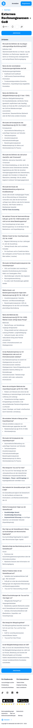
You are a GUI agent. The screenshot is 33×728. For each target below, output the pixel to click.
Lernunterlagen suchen (7, 682)
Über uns (12, 713)
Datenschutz (19, 711)
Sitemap (20, 715)
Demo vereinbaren (21, 687)
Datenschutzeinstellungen (8, 715)
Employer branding (22, 685)
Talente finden (20, 682)
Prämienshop (5, 685)
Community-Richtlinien (7, 687)
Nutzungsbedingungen (7, 711)
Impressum (4, 713)
